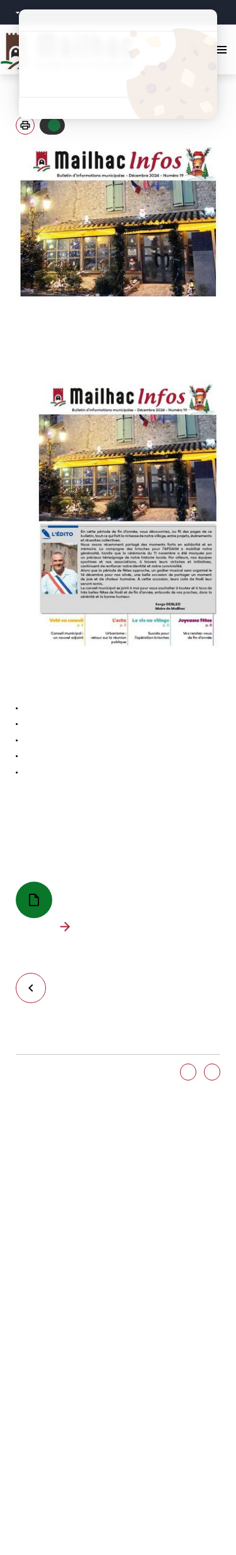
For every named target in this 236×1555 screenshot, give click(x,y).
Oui (188, 1072)
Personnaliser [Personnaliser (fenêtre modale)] (118, 85)
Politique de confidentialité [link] (118, 108)
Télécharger (67, 927)
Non (212, 1072)
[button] (25, 125)
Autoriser (54, 125)
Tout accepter (118, 42)
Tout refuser (118, 64)
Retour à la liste (36, 987)
